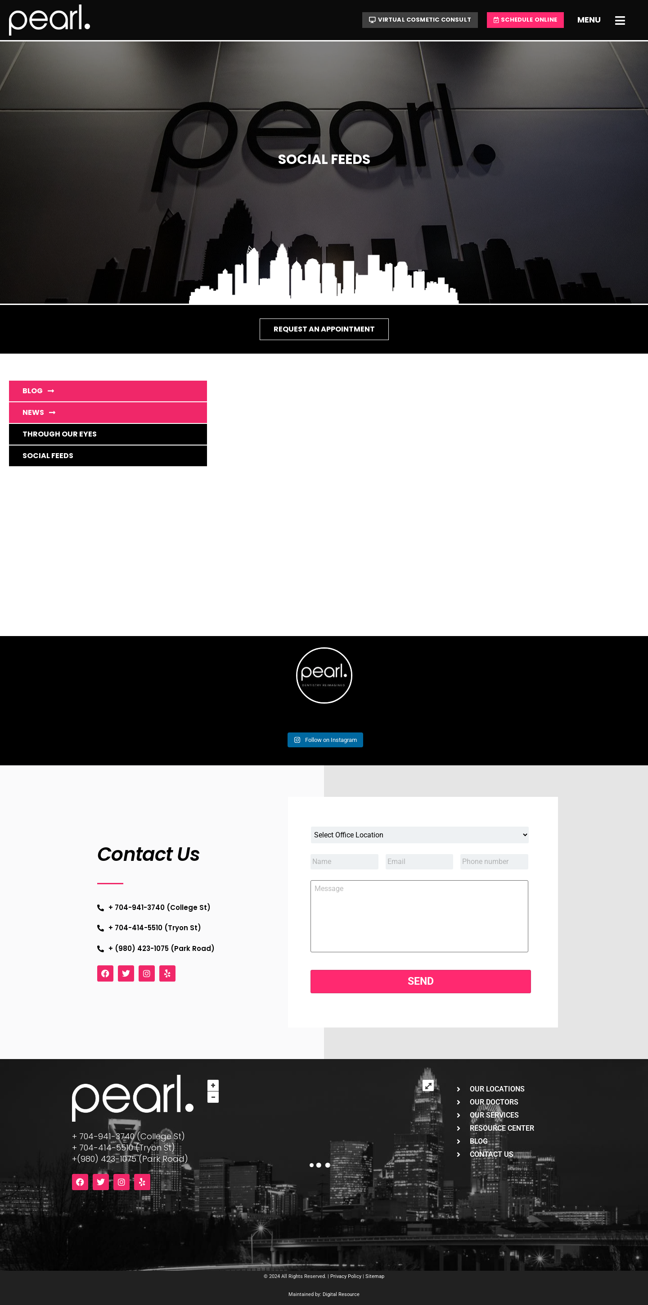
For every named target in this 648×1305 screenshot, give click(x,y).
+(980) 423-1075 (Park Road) (130, 1158)
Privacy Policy (345, 1276)
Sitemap (374, 1276)
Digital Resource (341, 1294)
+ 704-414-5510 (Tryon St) (123, 1147)
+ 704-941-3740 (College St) (128, 1136)
